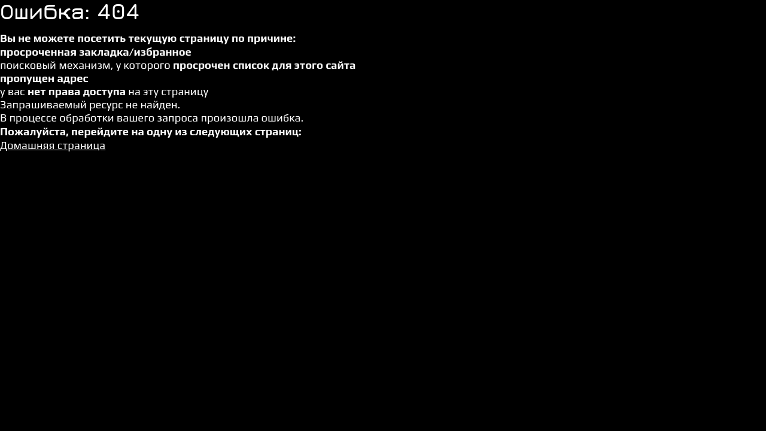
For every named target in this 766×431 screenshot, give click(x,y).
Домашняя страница (52, 145)
